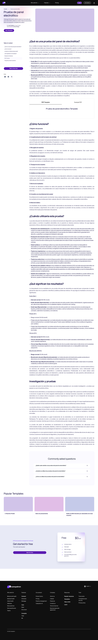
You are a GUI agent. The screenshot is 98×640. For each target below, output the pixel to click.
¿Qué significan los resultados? (11, 65)
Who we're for (35, 2)
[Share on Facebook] (8, 88)
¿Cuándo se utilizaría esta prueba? (11, 63)
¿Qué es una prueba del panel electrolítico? (13, 58)
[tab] (45, 115)
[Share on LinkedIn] (5, 88)
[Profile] (94, 3)
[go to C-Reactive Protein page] (18, 600)
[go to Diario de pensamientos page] (48, 600)
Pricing (57, 2)
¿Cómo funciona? (8, 61)
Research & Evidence (9, 68)
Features (47, 2)
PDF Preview (7, 70)
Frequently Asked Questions (10, 72)
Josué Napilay (11, 25)
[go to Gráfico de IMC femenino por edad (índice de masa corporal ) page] (79, 600)
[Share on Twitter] (11, 89)
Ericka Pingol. (16, 26)
